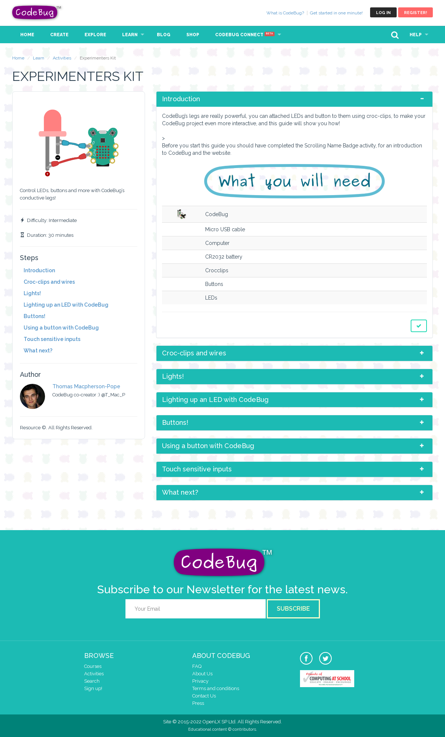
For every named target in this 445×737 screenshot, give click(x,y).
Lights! (32, 293)
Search (92, 681)
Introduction (39, 270)
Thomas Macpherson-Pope (86, 386)
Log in (383, 12)
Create (59, 34)
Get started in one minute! (336, 13)
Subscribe (293, 608)
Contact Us (204, 696)
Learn (130, 34)
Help (416, 34)
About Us (202, 673)
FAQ (196, 666)
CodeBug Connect (245, 35)
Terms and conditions (215, 688)
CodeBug (37, 12)
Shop (192, 34)
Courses (92, 666)
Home (27, 34)
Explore (95, 34)
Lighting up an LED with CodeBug (66, 305)
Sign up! (93, 688)
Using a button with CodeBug (61, 328)
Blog (163, 34)
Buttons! (34, 316)
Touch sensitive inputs (52, 339)
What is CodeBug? (285, 13)
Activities (62, 58)
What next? (38, 351)
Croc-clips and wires (49, 282)
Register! (415, 12)
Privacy (200, 681)
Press (198, 703)
